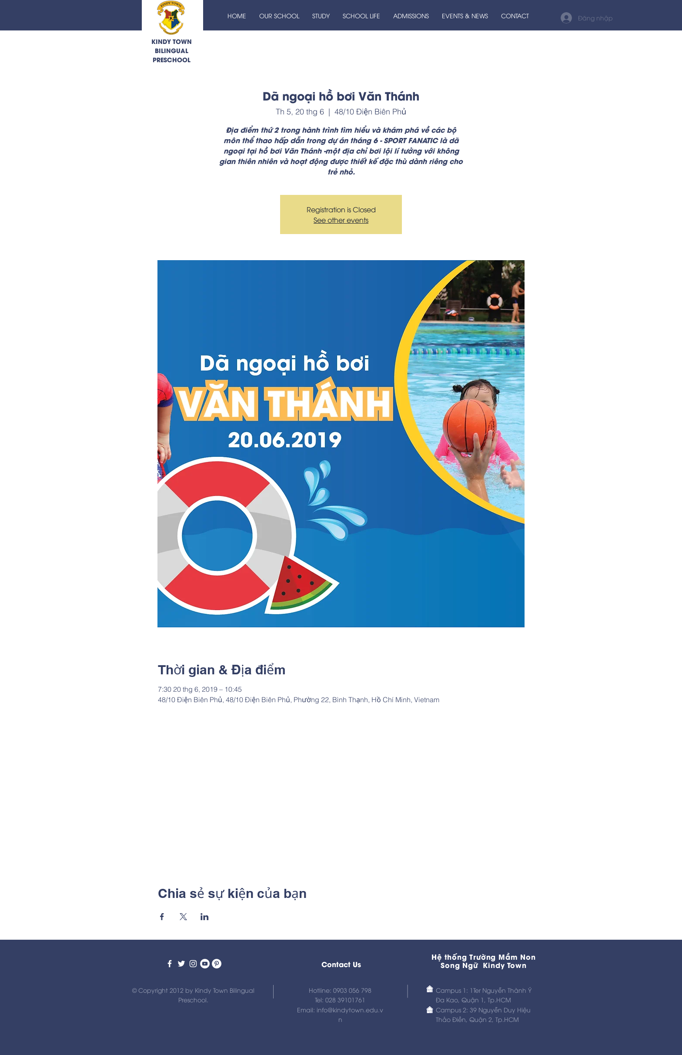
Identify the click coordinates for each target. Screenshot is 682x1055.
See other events (341, 219)
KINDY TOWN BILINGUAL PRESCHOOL (171, 50)
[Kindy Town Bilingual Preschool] (169, 963)
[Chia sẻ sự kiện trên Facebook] (162, 916)
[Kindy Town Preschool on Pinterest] (216, 963)
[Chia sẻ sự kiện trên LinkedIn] (205, 916)
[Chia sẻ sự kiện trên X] (183, 916)
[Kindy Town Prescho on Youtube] (205, 963)
